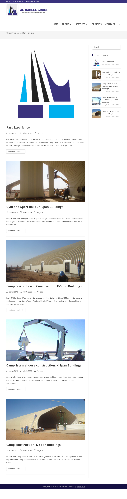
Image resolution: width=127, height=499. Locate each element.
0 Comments (115, 74)
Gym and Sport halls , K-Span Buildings (34, 216)
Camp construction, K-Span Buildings (33, 454)
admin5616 (116, 39)
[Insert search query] (106, 56)
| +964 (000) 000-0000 (31, 1)
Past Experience (18, 137)
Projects (40, 143)
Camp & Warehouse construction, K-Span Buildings (43, 375)
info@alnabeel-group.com (15, 1)
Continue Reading (16, 161)
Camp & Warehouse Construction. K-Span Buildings (44, 296)
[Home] (109, 39)
